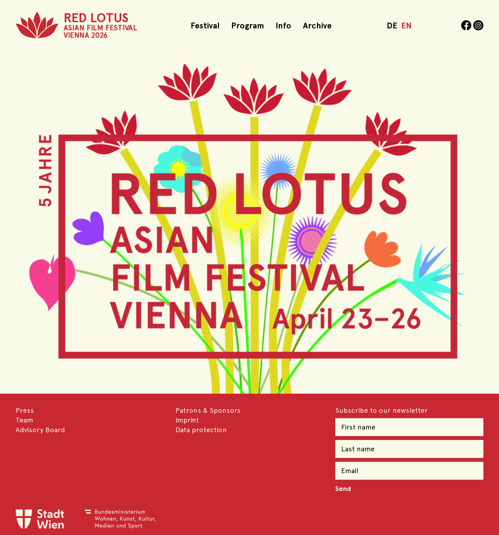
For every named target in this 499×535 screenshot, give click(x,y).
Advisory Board (40, 430)
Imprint (187, 420)
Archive (317, 25)
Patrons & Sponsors (208, 410)
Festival (205, 25)
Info (283, 25)
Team (24, 420)
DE (392, 25)
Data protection (201, 430)
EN (406, 25)
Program (247, 25)
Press (25, 410)
